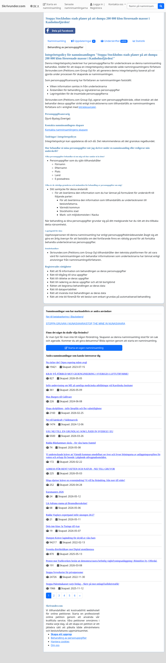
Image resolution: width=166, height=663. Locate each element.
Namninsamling (57, 41)
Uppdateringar (83, 41)
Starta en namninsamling (52, 6)
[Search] (142, 6)
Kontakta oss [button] (116, 4)
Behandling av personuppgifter (66, 47)
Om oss (55, 645)
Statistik (139, 41)
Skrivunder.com (13, 6)
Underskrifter (114, 41)
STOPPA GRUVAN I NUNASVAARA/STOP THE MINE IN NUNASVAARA (85, 323)
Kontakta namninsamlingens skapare (66, 129)
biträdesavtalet (87, 107)
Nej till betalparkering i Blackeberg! (65, 316)
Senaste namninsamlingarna (76, 6)
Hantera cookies (60, 641)
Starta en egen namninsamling (84, 348)
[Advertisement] (21, 58)
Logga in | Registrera (97, 6)
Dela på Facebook (59, 31)
